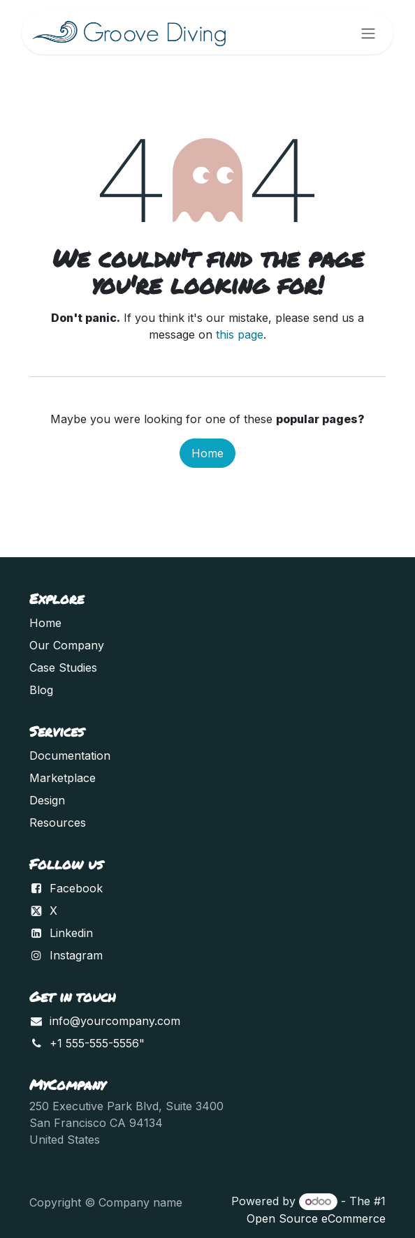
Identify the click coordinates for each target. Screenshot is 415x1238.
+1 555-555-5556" (97, 1043)
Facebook (76, 888)
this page (239, 334)
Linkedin (71, 933)
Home (207, 453)
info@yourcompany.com (115, 1021)
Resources (57, 823)
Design (47, 800)
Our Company (66, 645)
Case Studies (63, 668)
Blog (41, 690)
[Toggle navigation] (368, 32)
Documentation (69, 755)
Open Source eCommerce (316, 1218)
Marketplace (62, 778)
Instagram (76, 955)
